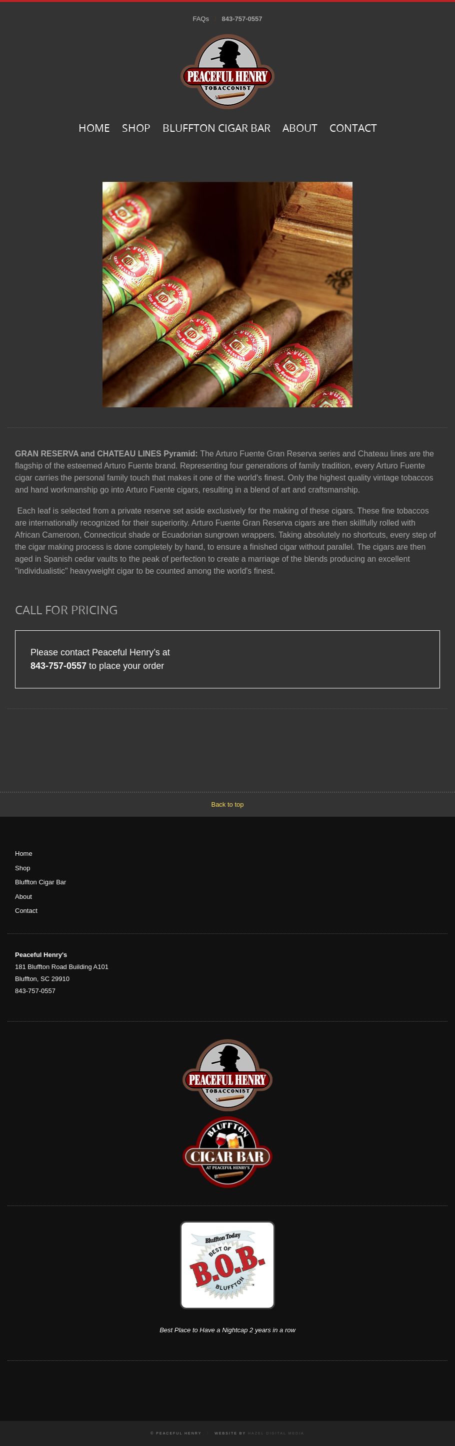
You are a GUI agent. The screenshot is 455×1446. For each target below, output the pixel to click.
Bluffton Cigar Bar (216, 129)
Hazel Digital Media (276, 1433)
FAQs (200, 19)
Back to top (227, 804)
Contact (353, 129)
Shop (136, 129)
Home (94, 129)
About (300, 129)
